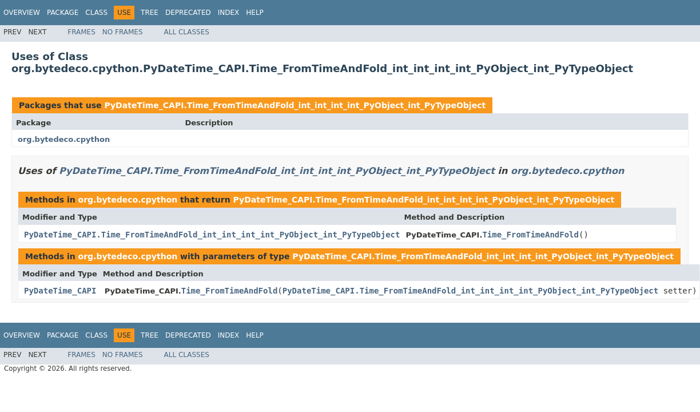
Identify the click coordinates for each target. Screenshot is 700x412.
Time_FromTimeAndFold (530, 234)
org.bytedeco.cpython (64, 139)
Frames (81, 32)
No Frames (122, 32)
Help (255, 13)
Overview (21, 13)
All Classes (186, 32)
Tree (149, 13)
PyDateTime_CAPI (60, 290)
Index (229, 13)
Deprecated (188, 13)
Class (96, 13)
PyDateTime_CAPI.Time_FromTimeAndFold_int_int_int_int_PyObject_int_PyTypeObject (295, 105)
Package (62, 13)
